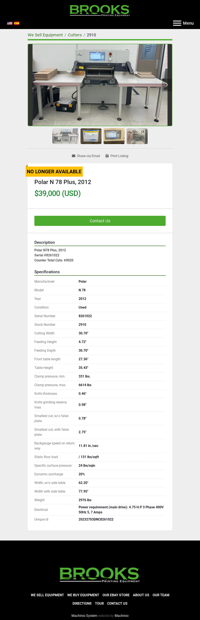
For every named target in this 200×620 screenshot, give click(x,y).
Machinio (122, 616)
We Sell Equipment (47, 595)
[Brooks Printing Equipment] (100, 574)
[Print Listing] (117, 156)
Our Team (161, 595)
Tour (99, 603)
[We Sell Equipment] (45, 34)
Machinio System (84, 616)
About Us (141, 595)
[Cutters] (75, 34)
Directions (82, 603)
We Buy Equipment (83, 595)
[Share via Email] (86, 156)
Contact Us (100, 220)
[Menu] (177, 23)
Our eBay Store (116, 595)
